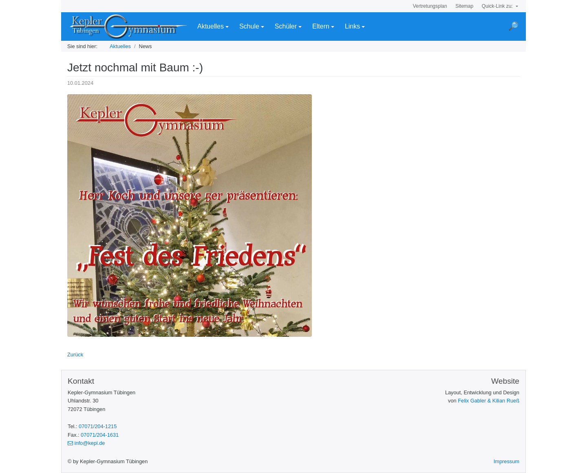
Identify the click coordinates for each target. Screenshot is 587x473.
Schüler (286, 26)
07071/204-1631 (100, 435)
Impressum (506, 461)
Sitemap (464, 6)
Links (352, 26)
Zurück (75, 354)
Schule (249, 26)
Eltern (320, 26)
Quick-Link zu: (498, 6)
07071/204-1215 (98, 426)
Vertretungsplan (430, 6)
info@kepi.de (86, 443)
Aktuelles (210, 26)
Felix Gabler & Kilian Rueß (488, 401)
